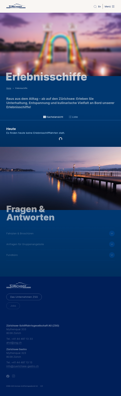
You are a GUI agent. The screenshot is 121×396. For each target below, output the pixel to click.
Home (8, 88)
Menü (108, 6)
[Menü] (113, 6)
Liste (73, 116)
